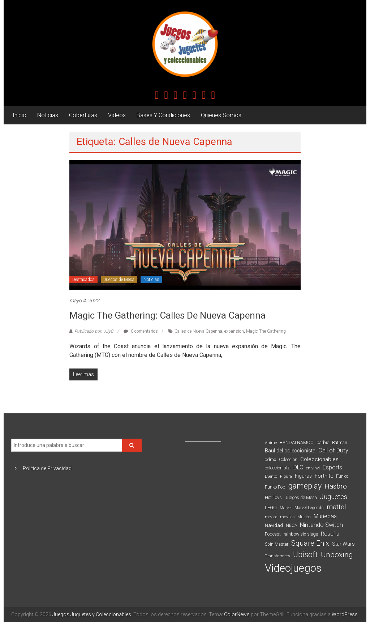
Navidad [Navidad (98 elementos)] (274, 525)
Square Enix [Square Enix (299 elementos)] (310, 543)
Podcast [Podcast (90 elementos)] (273, 534)
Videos (117, 115)
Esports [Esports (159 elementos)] (332, 467)
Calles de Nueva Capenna (198, 331)
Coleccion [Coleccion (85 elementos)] (288, 459)
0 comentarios (141, 331)
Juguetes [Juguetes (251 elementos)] (333, 497)
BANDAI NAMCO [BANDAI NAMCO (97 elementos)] (297, 442)
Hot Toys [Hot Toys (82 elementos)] (273, 497)
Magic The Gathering (266, 331)
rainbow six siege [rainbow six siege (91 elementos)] (301, 534)
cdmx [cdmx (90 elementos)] (270, 459)
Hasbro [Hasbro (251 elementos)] (335, 486)
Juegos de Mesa (119, 279)
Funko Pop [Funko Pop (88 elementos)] (275, 487)
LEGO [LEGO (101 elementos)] (271, 507)
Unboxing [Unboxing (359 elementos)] (337, 554)
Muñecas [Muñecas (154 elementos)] (325, 516)
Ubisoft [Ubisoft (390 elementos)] (305, 554)
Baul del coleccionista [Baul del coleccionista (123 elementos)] (290, 451)
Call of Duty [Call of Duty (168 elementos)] (333, 450)
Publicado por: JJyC (93, 331)
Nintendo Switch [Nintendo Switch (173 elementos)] (321, 524)
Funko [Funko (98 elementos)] (342, 476)
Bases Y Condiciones (163, 115)
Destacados (83, 279)
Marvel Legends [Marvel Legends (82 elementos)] (309, 507)
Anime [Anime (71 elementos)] (271, 442)
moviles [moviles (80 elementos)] (287, 516)
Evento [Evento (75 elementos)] (271, 476)
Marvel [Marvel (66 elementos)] (286, 508)
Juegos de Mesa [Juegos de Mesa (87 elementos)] (301, 497)
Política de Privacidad (47, 468)
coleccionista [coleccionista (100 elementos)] (278, 467)
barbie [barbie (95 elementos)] (323, 442)
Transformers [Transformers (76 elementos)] (277, 555)
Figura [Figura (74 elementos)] (286, 476)
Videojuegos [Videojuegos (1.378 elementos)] (293, 568)
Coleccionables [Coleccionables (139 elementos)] (319, 459)
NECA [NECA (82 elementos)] (291, 525)
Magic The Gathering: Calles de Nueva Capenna (167, 315)
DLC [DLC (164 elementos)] (298, 467)
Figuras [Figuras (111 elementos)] (303, 476)
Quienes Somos (221, 115)
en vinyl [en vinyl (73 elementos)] (313, 468)
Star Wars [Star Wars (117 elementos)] (343, 544)
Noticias (47, 115)
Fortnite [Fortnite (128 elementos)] (324, 476)
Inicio (19, 115)
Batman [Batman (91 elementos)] (339, 442)
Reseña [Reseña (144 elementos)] (330, 534)
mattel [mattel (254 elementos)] (336, 507)
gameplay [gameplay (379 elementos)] (305, 485)
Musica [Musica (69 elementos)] (304, 517)
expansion (234, 331)
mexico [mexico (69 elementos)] (271, 517)
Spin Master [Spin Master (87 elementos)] (276, 544)
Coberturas (83, 115)
